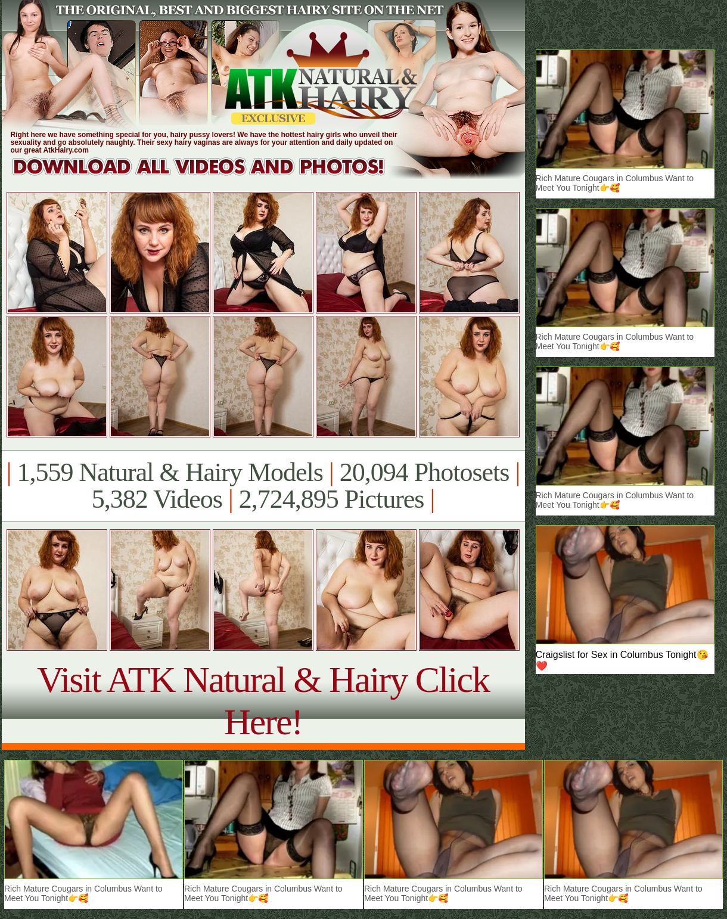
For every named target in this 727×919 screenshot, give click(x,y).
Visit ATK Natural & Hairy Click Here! (263, 700)
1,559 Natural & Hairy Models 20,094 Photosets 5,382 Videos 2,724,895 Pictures (263, 486)
